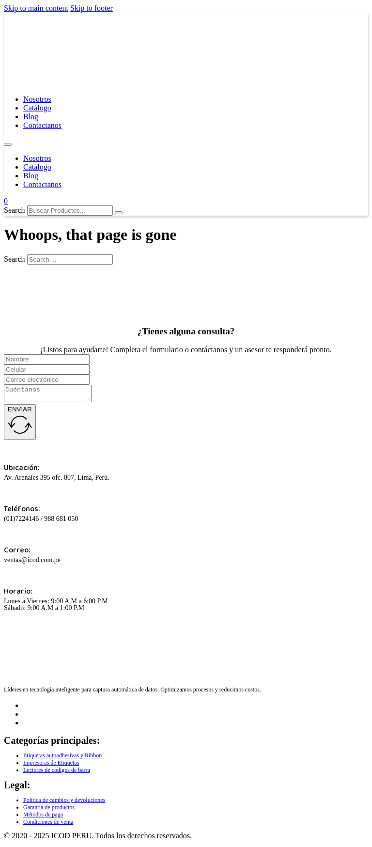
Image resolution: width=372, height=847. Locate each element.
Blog (30, 116)
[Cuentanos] (52, 395)
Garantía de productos (49, 810)
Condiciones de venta (48, 824)
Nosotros (37, 99)
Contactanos (42, 125)
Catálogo (37, 108)
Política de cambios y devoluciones (64, 803)
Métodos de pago (43, 817)
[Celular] (47, 369)
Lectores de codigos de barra (56, 772)
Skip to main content (36, 8)
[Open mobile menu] (8, 144)
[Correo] (47, 380)
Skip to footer (91, 8)
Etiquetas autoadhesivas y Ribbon (62, 758)
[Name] (47, 359)
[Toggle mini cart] (6, 201)
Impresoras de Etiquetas (51, 765)
